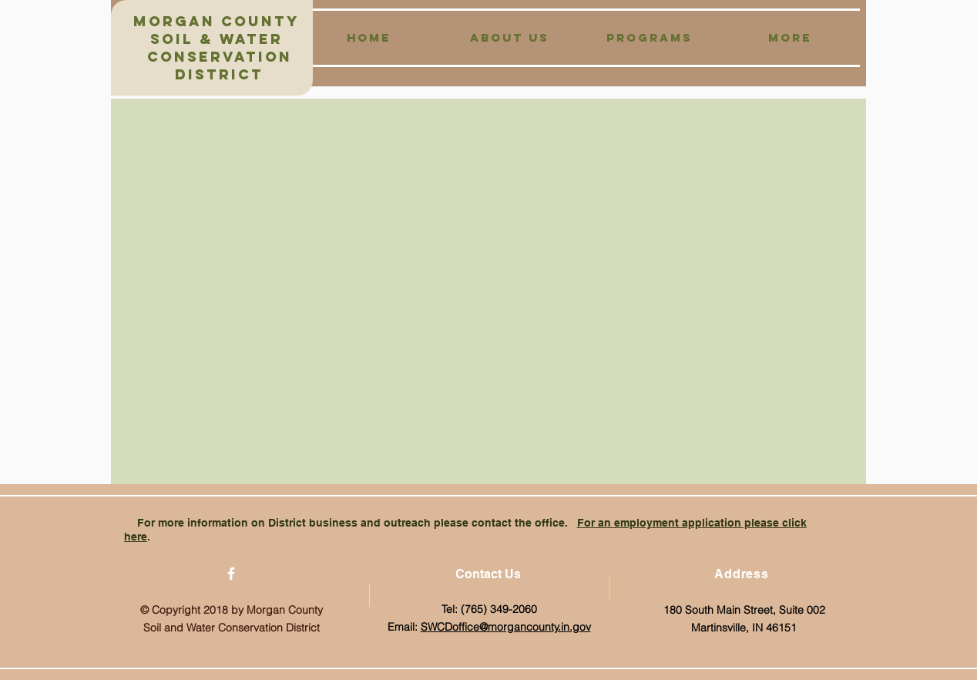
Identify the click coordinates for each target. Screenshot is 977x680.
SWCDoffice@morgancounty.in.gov (506, 627)
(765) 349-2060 (499, 609)
